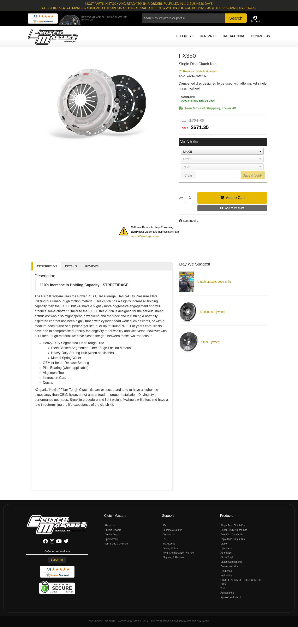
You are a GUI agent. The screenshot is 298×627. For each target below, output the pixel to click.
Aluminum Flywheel (212, 312)
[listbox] (222, 151)
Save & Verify (253, 175)
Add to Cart (235, 198)
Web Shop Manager (198, 621)
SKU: (182, 75)
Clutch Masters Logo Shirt (214, 281)
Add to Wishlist (234, 208)
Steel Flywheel (210, 342)
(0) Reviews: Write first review (198, 71)
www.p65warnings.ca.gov (145, 236)
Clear (188, 175)
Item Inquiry (190, 220)
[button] (194, 18)
